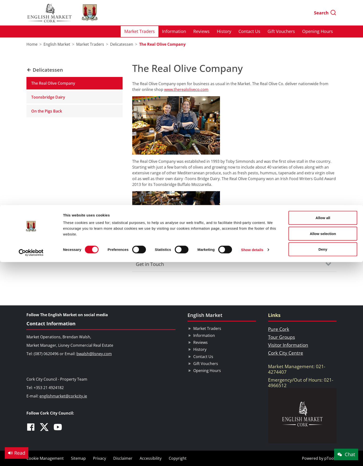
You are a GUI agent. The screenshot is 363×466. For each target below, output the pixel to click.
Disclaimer (122, 458)
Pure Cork (278, 329)
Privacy (99, 458)
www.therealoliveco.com (186, 89)
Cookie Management (45, 458)
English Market (205, 315)
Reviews (200, 342)
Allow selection (323, 28)
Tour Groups (281, 337)
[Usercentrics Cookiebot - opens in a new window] (31, 47)
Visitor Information (288, 345)
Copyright (178, 458)
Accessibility (151, 458)
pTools (330, 458)
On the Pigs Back (46, 111)
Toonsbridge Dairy (48, 97)
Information (204, 335)
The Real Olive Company (53, 83)
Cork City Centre (285, 353)
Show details (252, 45)
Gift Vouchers (205, 363)
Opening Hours (207, 370)
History (200, 349)
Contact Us (203, 356)
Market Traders (207, 328)
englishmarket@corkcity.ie (63, 396)
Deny (323, 44)
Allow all (323, 13)
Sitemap (78, 458)
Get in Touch (150, 264)
